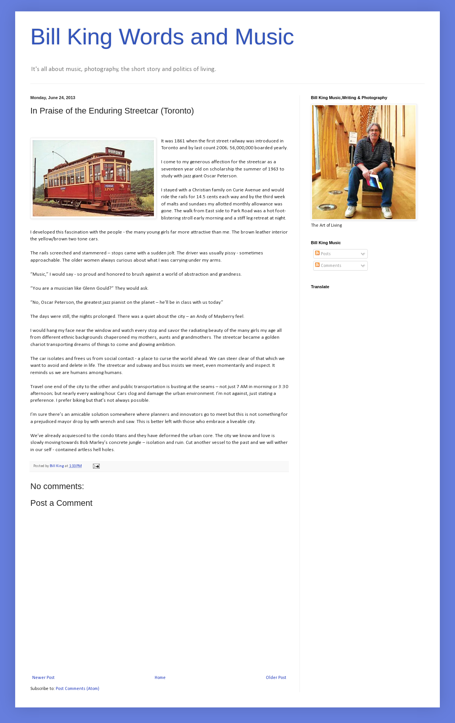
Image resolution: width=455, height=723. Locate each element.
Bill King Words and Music (162, 36)
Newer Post (43, 678)
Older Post (276, 678)
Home (160, 678)
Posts (323, 254)
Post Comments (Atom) (77, 689)
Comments (328, 266)
